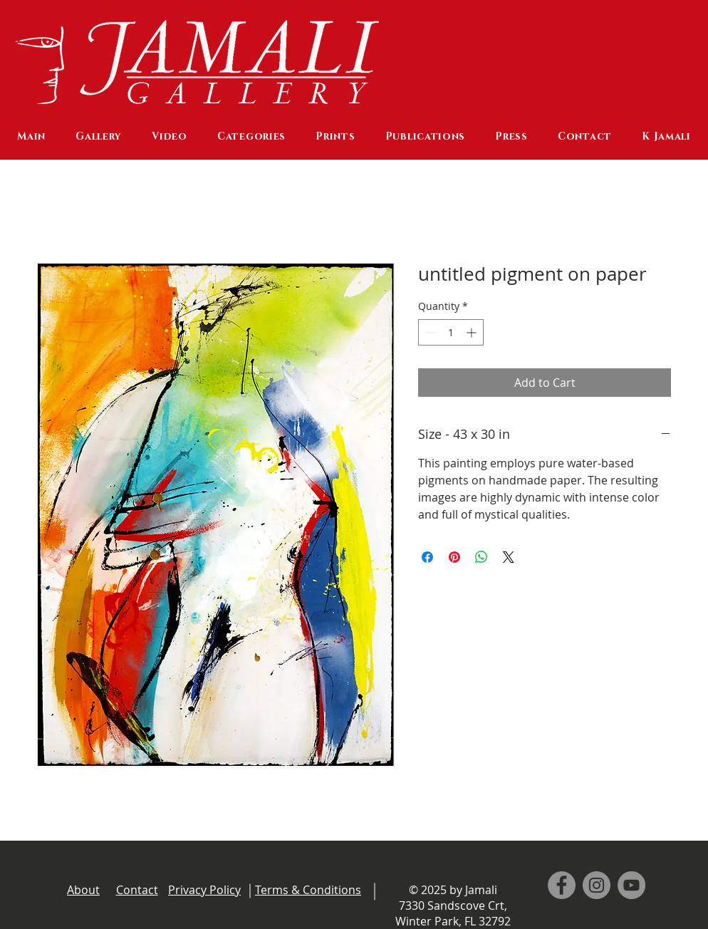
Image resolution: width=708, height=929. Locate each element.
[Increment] (472, 332)
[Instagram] (596, 885)
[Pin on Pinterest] (454, 557)
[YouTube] (631, 885)
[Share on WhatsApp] (481, 557)
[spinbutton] (451, 332)
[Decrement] (429, 332)
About (83, 890)
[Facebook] (562, 885)
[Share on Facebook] (427, 557)
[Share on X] (508, 557)
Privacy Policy (204, 890)
